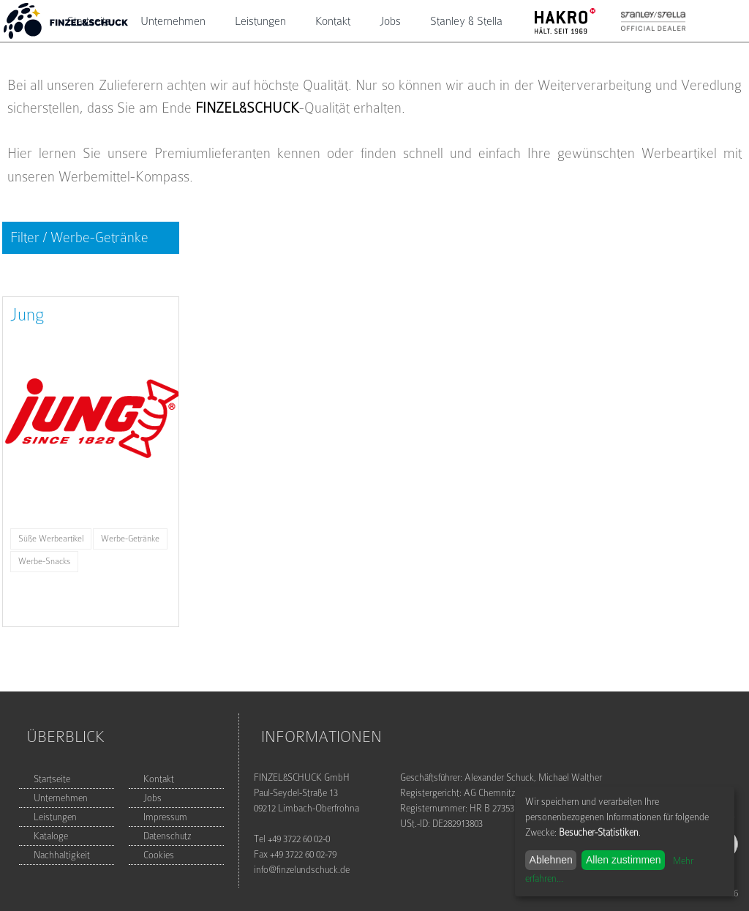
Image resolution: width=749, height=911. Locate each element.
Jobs (390, 21)
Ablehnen (551, 860)
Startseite (52, 778)
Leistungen (260, 21)
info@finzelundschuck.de (302, 869)
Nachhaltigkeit (62, 855)
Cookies (158, 855)
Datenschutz (167, 836)
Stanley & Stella (466, 21)
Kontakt (332, 21)
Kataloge (51, 836)
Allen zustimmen (623, 860)
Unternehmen (173, 21)
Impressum (165, 816)
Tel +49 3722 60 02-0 (292, 838)
